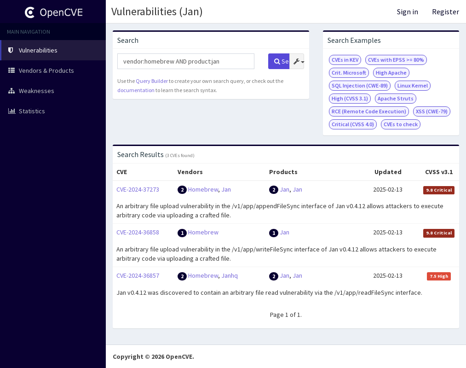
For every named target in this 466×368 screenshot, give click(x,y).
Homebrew (203, 189)
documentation (136, 90)
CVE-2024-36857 (137, 275)
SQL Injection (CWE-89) (360, 85)
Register (445, 11)
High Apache (391, 72)
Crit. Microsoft (349, 72)
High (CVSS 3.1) (350, 98)
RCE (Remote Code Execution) (369, 111)
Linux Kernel (412, 85)
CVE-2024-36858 (137, 232)
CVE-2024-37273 (137, 189)
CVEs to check (401, 124)
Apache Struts (396, 98)
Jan (226, 189)
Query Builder (152, 80)
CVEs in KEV (345, 59)
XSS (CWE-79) (432, 111)
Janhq (229, 275)
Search (282, 61)
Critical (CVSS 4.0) (353, 124)
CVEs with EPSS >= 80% (396, 59)
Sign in (407, 11)
